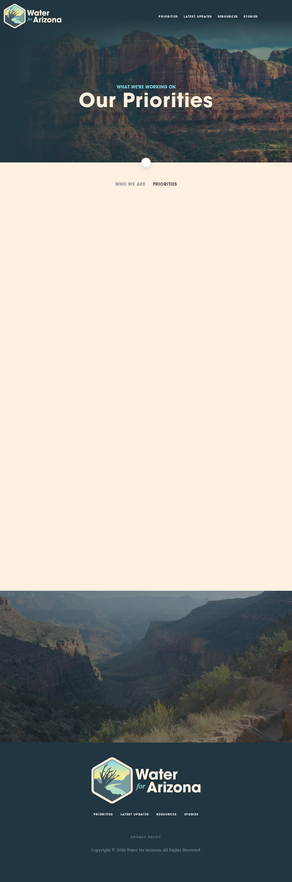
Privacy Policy (146, 837)
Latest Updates (198, 16)
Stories (251, 16)
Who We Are (130, 184)
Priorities (168, 16)
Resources (228, 16)
